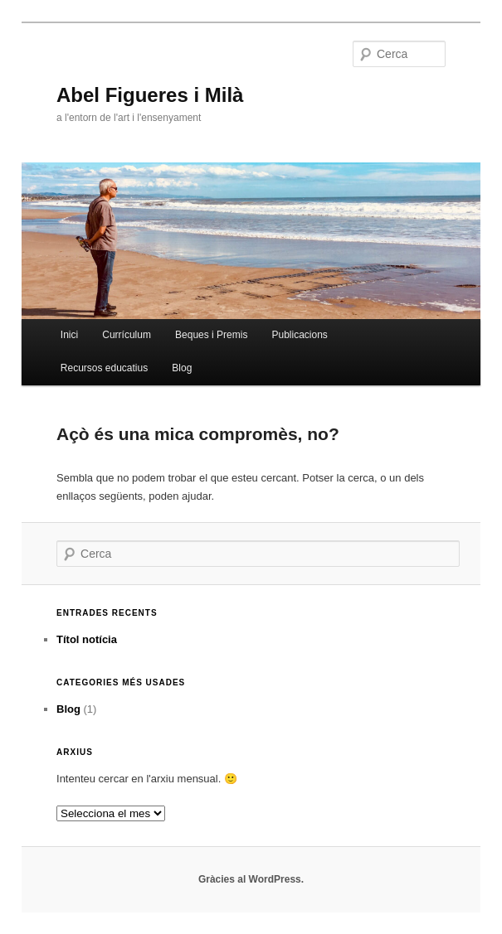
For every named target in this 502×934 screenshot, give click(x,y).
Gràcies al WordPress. (251, 879)
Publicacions (300, 335)
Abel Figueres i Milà (149, 95)
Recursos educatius (104, 368)
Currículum (126, 335)
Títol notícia (86, 639)
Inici (69, 335)
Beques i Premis (211, 335)
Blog (182, 368)
